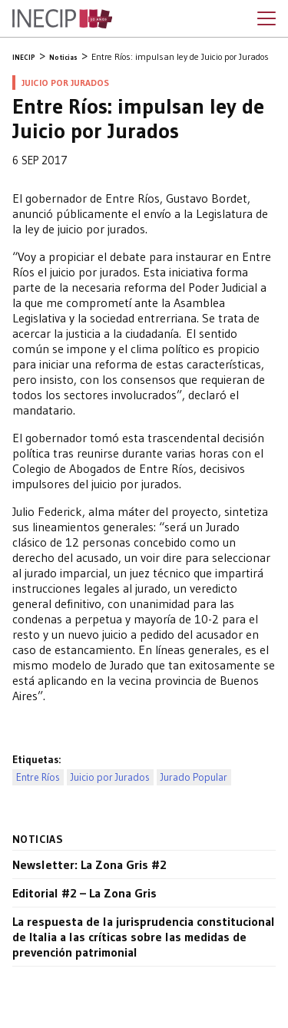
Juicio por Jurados (110, 777)
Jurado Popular (194, 777)
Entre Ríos (38, 777)
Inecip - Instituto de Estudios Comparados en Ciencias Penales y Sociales (62, 19)
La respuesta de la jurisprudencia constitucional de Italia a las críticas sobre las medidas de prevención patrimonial (143, 937)
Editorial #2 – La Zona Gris (84, 893)
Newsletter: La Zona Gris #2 (89, 864)
